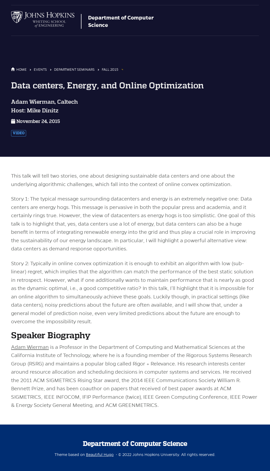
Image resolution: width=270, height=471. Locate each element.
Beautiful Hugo (100, 455)
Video (19, 133)
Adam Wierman (30, 347)
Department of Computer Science (121, 21)
